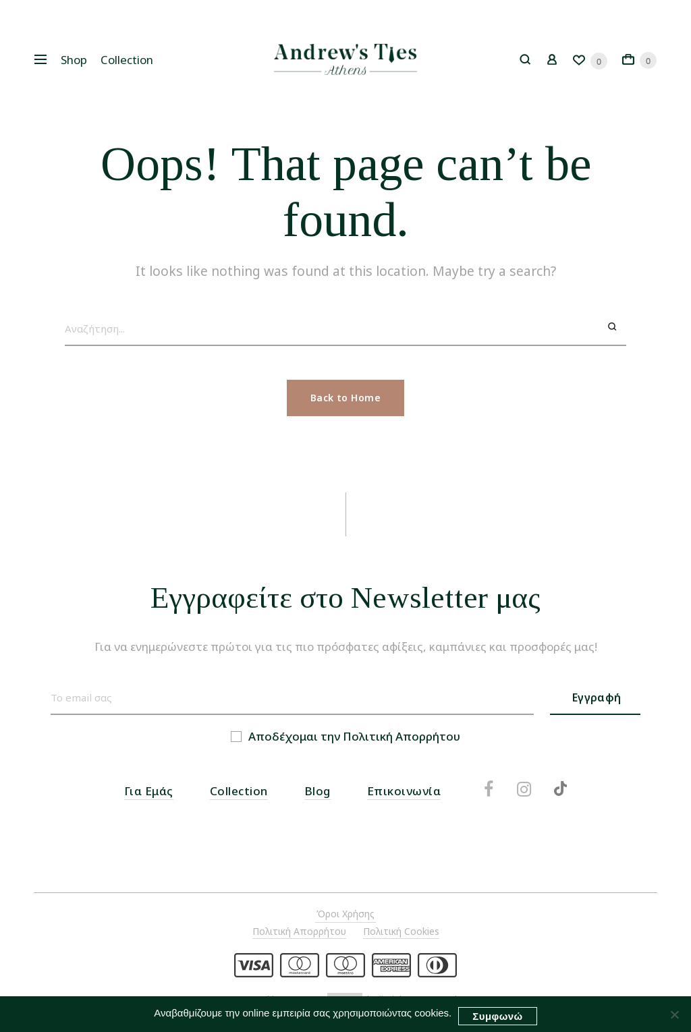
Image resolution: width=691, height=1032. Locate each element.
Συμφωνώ (497, 1016)
